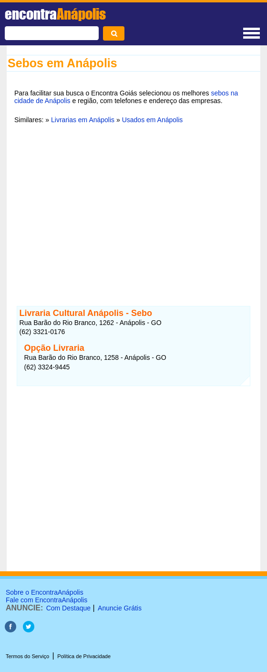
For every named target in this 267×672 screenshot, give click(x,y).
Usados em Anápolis (152, 120)
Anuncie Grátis (120, 608)
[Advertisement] (133, 205)
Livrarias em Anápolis (82, 120)
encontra (55, 14)
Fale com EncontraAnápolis (46, 600)
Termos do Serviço (27, 656)
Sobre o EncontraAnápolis (44, 592)
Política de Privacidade (84, 656)
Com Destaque (68, 608)
